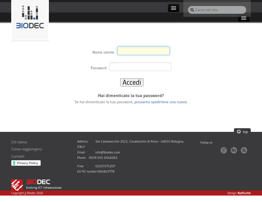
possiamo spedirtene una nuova (160, 102)
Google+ (223, 150)
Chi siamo (19, 142)
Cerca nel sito (187, 5)
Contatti (17, 156)
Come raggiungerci (26, 149)
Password (99, 67)
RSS (244, 150)
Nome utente (103, 51)
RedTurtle (244, 193)
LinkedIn (234, 150)
